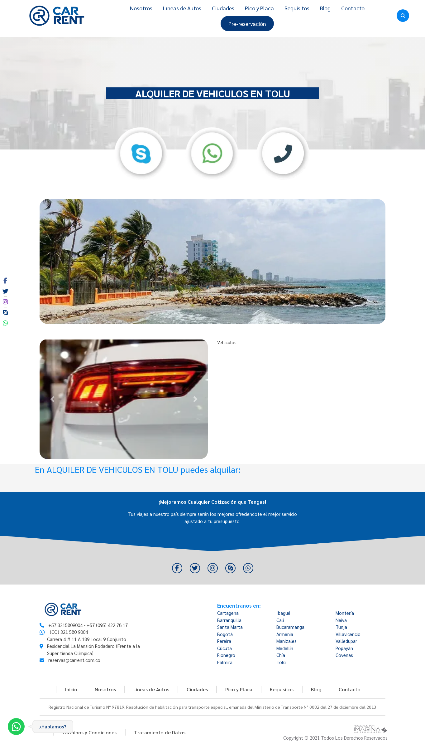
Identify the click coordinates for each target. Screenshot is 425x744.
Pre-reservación (247, 23)
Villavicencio (348, 634)
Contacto (353, 8)
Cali (280, 620)
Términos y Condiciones (89, 732)
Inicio (71, 689)
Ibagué (283, 613)
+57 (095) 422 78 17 (107, 625)
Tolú (281, 662)
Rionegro (226, 655)
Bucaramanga (290, 627)
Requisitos (296, 8)
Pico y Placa (259, 8)
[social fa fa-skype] (5, 312)
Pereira (224, 641)
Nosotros (141, 8)
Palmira (224, 662)
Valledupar (346, 641)
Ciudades (223, 8)
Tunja (341, 627)
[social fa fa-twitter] (5, 291)
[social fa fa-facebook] (5, 280)
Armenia (284, 634)
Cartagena (228, 613)
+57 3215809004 (65, 625)
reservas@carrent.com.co (74, 660)
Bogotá (225, 634)
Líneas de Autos (182, 8)
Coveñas (344, 655)
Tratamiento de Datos (159, 732)
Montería (345, 613)
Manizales (286, 641)
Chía (280, 655)
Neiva (341, 620)
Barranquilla (229, 620)
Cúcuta (224, 648)
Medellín (284, 648)
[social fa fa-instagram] (5, 301)
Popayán (344, 648)
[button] (52, 399)
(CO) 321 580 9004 (69, 632)
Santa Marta (230, 627)
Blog (325, 8)
